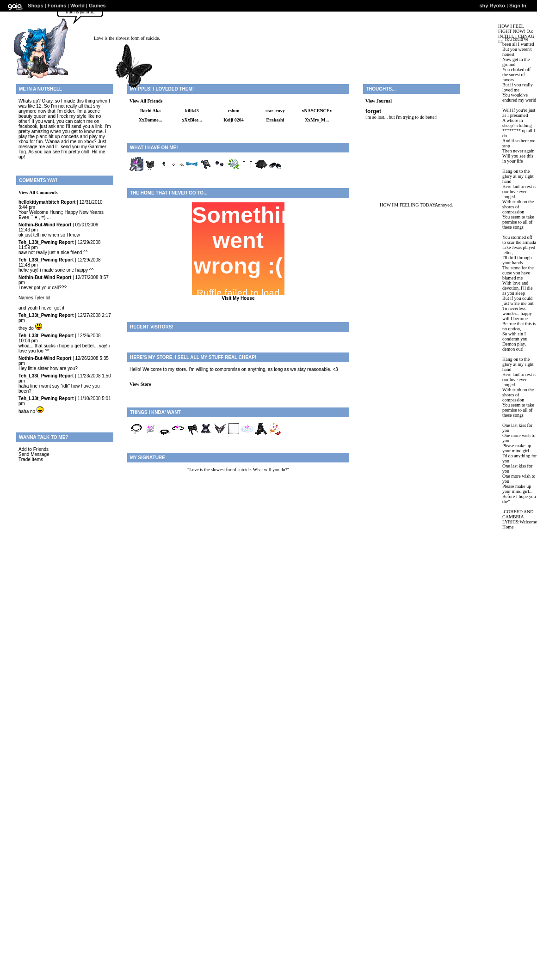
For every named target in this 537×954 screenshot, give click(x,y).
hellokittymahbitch (39, 202)
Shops (35, 5)
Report (68, 202)
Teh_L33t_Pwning (38, 242)
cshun (233, 110)
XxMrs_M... (317, 119)
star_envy (275, 110)
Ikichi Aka (150, 110)
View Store (140, 384)
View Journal (378, 100)
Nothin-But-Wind (37, 224)
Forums (57, 5)
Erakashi (275, 119)
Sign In (517, 5)
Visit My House (238, 298)
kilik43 (191, 110)
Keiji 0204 (233, 119)
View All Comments (38, 192)
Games (97, 5)
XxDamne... (150, 119)
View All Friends (146, 100)
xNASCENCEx (317, 110)
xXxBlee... (192, 119)
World (77, 5)
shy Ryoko (492, 5)
